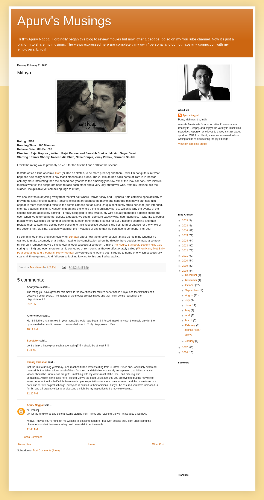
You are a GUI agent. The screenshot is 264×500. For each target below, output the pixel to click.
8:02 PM (31, 304)
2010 (185, 260)
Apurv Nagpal (35, 405)
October (190, 285)
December (191, 275)
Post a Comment (32, 436)
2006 (185, 352)
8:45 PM (31, 350)
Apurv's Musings (64, 21)
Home (91, 444)
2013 (185, 245)
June (188, 305)
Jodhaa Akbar (192, 329)
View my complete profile (192, 143)
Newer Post (25, 444)
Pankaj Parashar (37, 362)
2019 (185, 220)
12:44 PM (32, 429)
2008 (185, 270)
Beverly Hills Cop (151, 244)
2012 (185, 250)
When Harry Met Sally (150, 248)
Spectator (33, 340)
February (190, 325)
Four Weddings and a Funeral (36, 252)
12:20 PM (32, 393)
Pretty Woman (65, 252)
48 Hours (120, 244)
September (192, 290)
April (188, 315)
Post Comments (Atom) (46, 450)
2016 (185, 230)
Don (57, 173)
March (189, 320)
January (190, 341)
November (191, 280)
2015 (185, 235)
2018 (185, 225)
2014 (185, 240)
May (188, 310)
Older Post (158, 444)
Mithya (188, 334)
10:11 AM (32, 329)
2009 (185, 265)
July (188, 300)
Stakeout (133, 244)
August (189, 295)
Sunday (73, 236)
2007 (185, 347)
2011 (185, 255)
